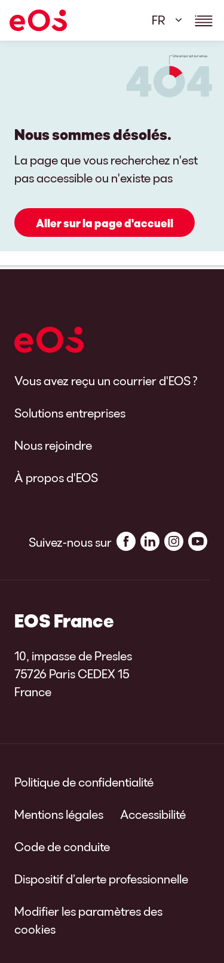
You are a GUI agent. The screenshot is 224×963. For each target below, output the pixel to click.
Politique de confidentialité (84, 782)
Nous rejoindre (53, 445)
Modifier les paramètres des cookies (88, 920)
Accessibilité (153, 814)
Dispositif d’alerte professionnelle (101, 878)
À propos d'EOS (56, 477)
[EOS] (38, 20)
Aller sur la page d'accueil (104, 223)
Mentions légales (58, 814)
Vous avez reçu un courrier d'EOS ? (106, 380)
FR (158, 20)
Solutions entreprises (69, 413)
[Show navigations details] (203, 20)
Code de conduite (62, 846)
